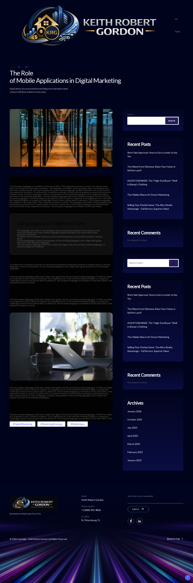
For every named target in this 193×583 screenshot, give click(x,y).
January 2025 (134, 460)
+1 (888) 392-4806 (91, 510)
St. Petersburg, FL (90, 520)
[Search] (173, 263)
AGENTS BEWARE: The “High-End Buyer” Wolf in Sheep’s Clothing (152, 182)
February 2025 (135, 452)
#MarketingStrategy (51, 424)
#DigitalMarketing (22, 424)
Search (130, 114)
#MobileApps (77, 424)
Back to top (175, 539)
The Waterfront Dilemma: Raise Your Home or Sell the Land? (151, 168)
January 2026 (134, 411)
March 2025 (133, 443)
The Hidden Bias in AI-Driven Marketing (148, 194)
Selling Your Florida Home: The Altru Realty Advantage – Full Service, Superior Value (149, 207)
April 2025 (132, 435)
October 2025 (134, 419)
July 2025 (132, 427)
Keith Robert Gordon (92, 499)
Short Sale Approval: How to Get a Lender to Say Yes (152, 154)
